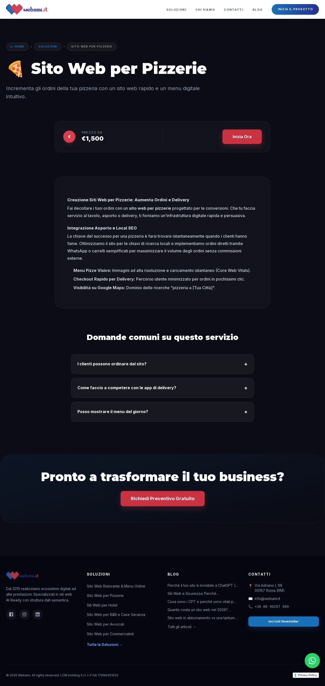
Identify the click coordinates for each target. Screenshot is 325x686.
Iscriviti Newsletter (283, 621)
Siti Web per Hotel (102, 605)
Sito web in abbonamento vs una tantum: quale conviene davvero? (201, 618)
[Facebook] (11, 614)
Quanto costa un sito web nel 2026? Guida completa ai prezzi (198, 610)
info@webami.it (264, 598)
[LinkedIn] (37, 614)
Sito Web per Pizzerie (105, 595)
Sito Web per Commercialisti (110, 634)
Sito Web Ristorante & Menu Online (116, 586)
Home (19, 46)
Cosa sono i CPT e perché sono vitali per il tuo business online (202, 601)
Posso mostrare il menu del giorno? (162, 411)
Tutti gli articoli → (182, 627)
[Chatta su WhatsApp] (312, 660)
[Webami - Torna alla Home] (26, 9)
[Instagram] (24, 614)
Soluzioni (176, 9)
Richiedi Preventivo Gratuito (162, 498)
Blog (258, 9)
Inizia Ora (242, 136)
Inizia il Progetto (295, 9)
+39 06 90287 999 (268, 606)
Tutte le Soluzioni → (105, 644)
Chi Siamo (205, 9)
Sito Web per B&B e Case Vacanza (116, 614)
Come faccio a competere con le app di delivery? (162, 387)
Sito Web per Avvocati (105, 624)
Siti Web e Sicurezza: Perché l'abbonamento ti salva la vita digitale (198, 593)
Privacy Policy (307, 675)
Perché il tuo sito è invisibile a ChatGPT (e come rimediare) (203, 585)
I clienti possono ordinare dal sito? (162, 364)
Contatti (233, 9)
